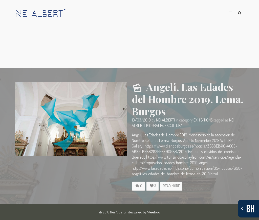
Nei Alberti (165, 120)
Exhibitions (203, 120)
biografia (154, 125)
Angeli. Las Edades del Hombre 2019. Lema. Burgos (188, 99)
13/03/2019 (141, 120)
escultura (174, 125)
